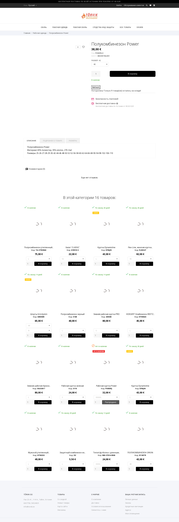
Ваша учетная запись (135, 494)
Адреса (128, 510)
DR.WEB (140, 27)
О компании (96, 499)
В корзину (132, 73)
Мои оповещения (132, 513)
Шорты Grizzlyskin (38, 314)
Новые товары (63, 503)
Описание (31, 141)
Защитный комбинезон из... (72, 452)
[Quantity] (29, 264)
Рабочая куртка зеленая (72, 386)
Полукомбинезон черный (72, 314)
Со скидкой (62, 499)
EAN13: (94, 56)
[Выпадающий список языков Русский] (32, 5)
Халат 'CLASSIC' (73, 247)
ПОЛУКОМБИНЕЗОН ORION (140, 452)
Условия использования (101, 506)
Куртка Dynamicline (106, 247)
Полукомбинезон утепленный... (38, 247)
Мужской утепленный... (38, 452)
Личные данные (131, 499)
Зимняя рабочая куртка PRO (106, 314)
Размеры (73, 141)
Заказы (128, 503)
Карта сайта (62, 506)
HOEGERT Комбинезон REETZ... (140, 314)
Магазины (61, 510)
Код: (93, 53)
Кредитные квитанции (134, 506)
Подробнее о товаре (52, 141)
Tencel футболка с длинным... (106, 452)
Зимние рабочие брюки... (38, 386)
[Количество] (95, 74)
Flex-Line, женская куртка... (140, 247)
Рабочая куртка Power (106, 386)
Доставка (95, 503)
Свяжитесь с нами (98, 510)
